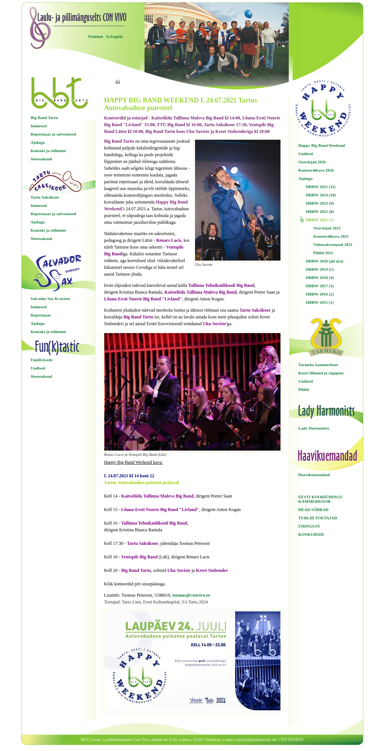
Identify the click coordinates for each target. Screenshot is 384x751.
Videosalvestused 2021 (333, 244)
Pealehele (96, 37)
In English (114, 37)
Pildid (303, 389)
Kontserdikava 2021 (331, 236)
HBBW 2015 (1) (320, 302)
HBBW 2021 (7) (320, 219)
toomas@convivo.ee (191, 595)
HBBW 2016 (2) (320, 294)
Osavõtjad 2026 (312, 162)
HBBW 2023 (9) (320, 203)
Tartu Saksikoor (45, 197)
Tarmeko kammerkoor (318, 364)
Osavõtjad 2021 (327, 228)
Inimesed (39, 126)
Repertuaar (41, 315)
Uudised (38, 368)
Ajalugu (38, 142)
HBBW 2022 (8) (320, 211)
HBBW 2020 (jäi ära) (325, 261)
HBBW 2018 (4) (320, 277)
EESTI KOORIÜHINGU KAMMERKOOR (320, 499)
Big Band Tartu (44, 117)
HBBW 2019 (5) (320, 269)
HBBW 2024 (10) (321, 195)
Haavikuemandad (314, 474)
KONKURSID (311, 534)
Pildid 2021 (323, 252)
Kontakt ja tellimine (48, 150)
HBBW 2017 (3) (320, 286)
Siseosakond (41, 159)
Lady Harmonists (313, 428)
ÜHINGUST (309, 526)
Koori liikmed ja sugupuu (321, 373)
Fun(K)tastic (42, 359)
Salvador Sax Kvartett (50, 298)
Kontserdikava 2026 (316, 170)
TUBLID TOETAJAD (318, 518)
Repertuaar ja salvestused (53, 134)
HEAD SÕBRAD (313, 509)
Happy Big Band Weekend (321, 145)
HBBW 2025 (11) (321, 186)
